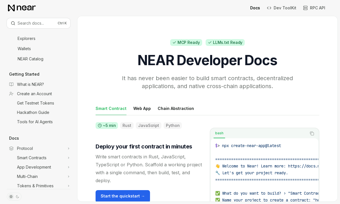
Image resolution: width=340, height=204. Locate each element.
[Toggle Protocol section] (39, 148)
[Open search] (38, 23)
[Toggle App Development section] (39, 167)
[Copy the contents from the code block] (312, 133)
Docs (251, 7)
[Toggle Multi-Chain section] (39, 176)
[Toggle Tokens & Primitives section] (39, 185)
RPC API (314, 7)
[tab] (111, 108)
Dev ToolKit (281, 7)
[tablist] (258, 133)
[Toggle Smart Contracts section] (39, 157)
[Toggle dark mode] (14, 197)
